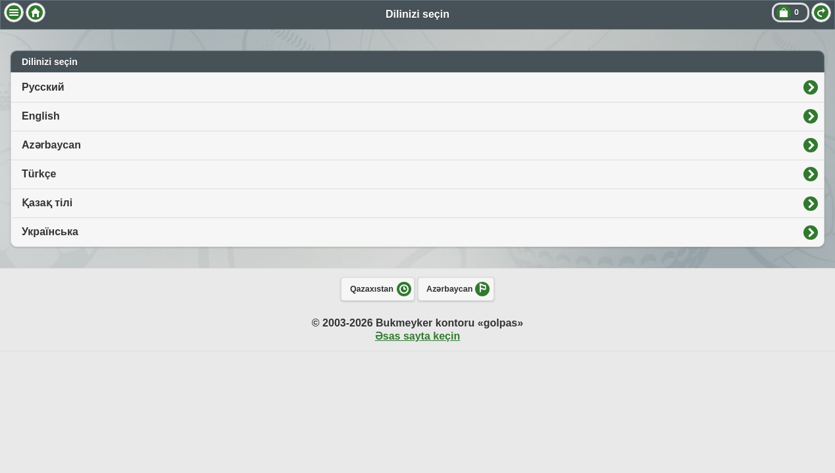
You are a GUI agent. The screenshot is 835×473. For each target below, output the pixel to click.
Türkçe (39, 173)
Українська (50, 231)
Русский (43, 87)
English (41, 116)
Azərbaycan (51, 144)
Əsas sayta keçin (417, 336)
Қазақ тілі (47, 202)
